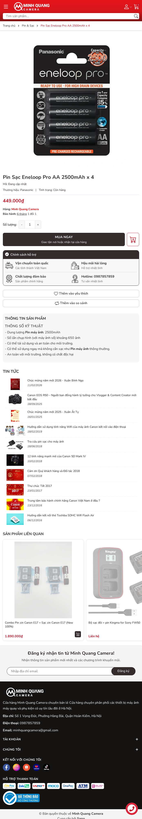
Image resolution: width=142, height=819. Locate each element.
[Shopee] (26, 767)
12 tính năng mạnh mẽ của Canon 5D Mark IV (56, 456)
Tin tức (11, 371)
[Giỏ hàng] (136, 6)
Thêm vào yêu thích (71, 293)
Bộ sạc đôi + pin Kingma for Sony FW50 (114, 623)
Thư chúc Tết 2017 (39, 486)
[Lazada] (36, 767)
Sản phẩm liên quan (23, 533)
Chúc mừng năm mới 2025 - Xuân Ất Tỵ (53, 412)
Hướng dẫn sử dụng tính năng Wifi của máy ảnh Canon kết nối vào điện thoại (76, 427)
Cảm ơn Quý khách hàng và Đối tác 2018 (53, 471)
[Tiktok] (46, 767)
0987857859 (104, 276)
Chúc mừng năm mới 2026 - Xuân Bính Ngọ (55, 380)
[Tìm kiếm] (136, 16)
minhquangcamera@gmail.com (35, 730)
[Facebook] (6, 767)
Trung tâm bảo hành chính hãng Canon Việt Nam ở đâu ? (63, 501)
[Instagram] (16, 767)
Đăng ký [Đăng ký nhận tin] (123, 671)
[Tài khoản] (127, 6)
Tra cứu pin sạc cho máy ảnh (45, 442)
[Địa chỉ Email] (71, 671)
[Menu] (6, 6)
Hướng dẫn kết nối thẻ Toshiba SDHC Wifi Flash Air (60, 515)
